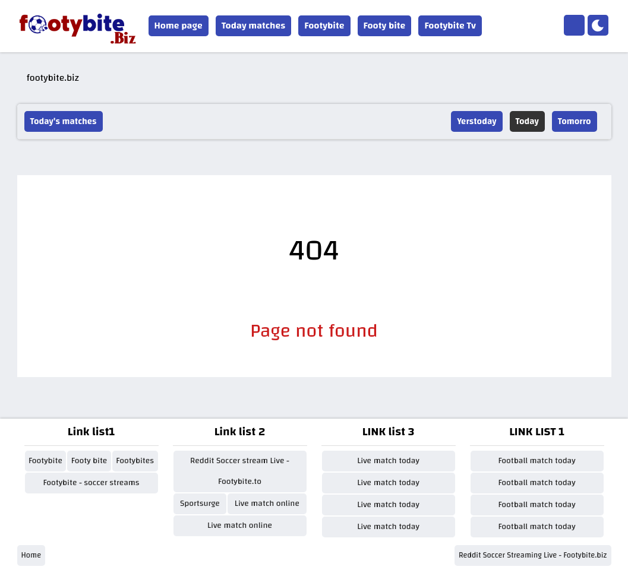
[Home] (574, 25)
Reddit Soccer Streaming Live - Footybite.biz (533, 555)
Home (31, 555)
